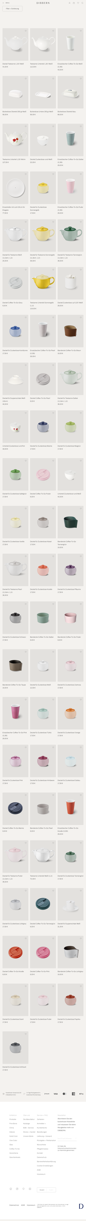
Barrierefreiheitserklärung (46, 1161)
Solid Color (13, 1136)
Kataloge (26, 1123)
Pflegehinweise (42, 1149)
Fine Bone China (13, 1126)
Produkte (12, 1119)
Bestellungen (42, 1132)
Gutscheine (13, 1153)
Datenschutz (42, 1157)
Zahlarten (40, 1119)
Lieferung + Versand (44, 1136)
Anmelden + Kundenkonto (42, 1126)
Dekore (12, 1132)
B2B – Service (28, 1128)
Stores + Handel (29, 1132)
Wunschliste (41, 1145)
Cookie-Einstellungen (45, 1166)
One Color (13, 1140)
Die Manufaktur (29, 1119)
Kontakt (40, 1153)
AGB (39, 1170)
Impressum (41, 1174)
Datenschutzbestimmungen (67, 1148)
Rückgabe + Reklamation (46, 1140)
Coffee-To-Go (14, 1149)
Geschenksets (14, 1157)
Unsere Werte (28, 1136)
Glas (11, 1145)
